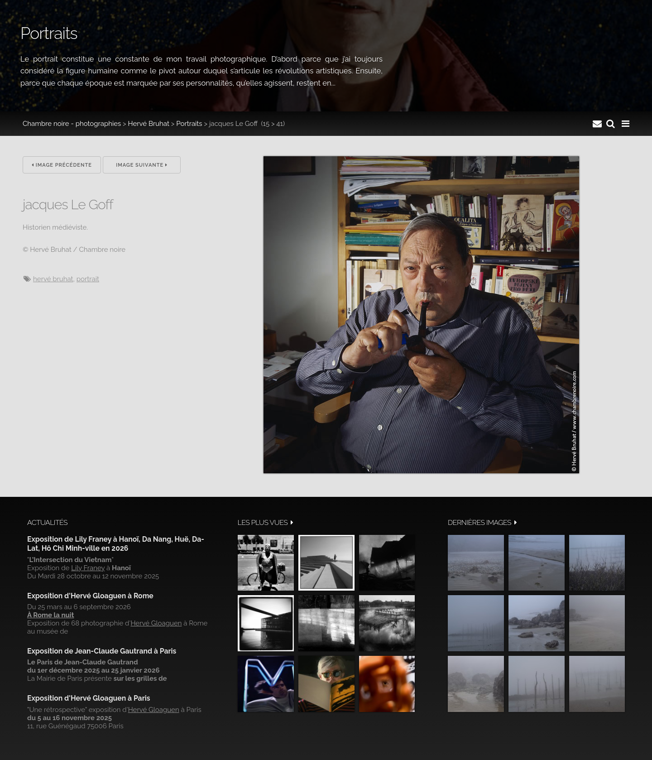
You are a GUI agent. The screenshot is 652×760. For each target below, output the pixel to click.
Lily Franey (88, 568)
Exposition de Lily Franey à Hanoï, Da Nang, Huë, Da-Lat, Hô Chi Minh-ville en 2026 (115, 544)
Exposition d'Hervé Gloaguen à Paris (88, 698)
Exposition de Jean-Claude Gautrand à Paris (101, 651)
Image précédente (62, 165)
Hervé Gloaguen (156, 623)
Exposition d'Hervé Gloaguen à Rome (90, 596)
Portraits (189, 124)
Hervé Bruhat (148, 124)
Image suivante (142, 165)
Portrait (88, 279)
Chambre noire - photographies (72, 124)
